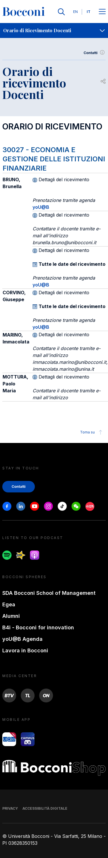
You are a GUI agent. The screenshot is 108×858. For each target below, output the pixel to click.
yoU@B (41, 207)
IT (88, 11)
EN (75, 11)
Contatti (95, 52)
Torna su (92, 432)
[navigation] (54, 30)
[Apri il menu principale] (102, 12)
